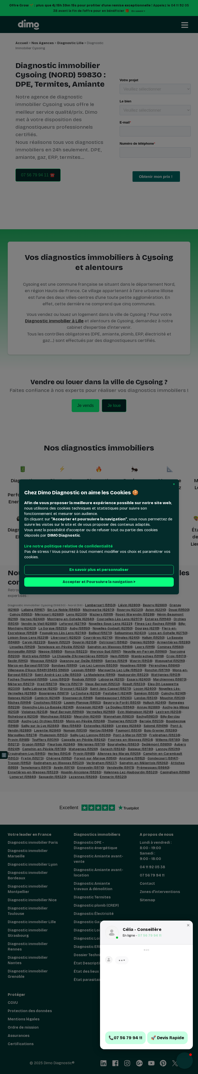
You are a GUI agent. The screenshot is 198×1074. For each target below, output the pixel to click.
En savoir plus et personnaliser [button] (99, 570)
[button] (173, 484)
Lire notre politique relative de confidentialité (68, 546)
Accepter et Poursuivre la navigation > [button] (99, 582)
